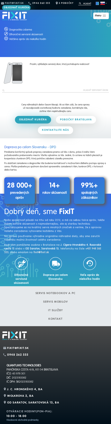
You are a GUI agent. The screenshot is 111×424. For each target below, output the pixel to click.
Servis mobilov (55, 301)
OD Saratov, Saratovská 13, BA (33, 402)
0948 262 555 (41, 3)
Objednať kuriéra (17, 7)
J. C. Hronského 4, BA (25, 389)
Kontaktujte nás (55, 130)
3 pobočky (66, 3)
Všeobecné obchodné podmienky (22, 420)
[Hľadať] (84, 3)
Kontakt (55, 319)
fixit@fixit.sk (14, 3)
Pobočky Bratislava (76, 119)
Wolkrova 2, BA (20, 396)
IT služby (55, 310)
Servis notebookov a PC (55, 293)
